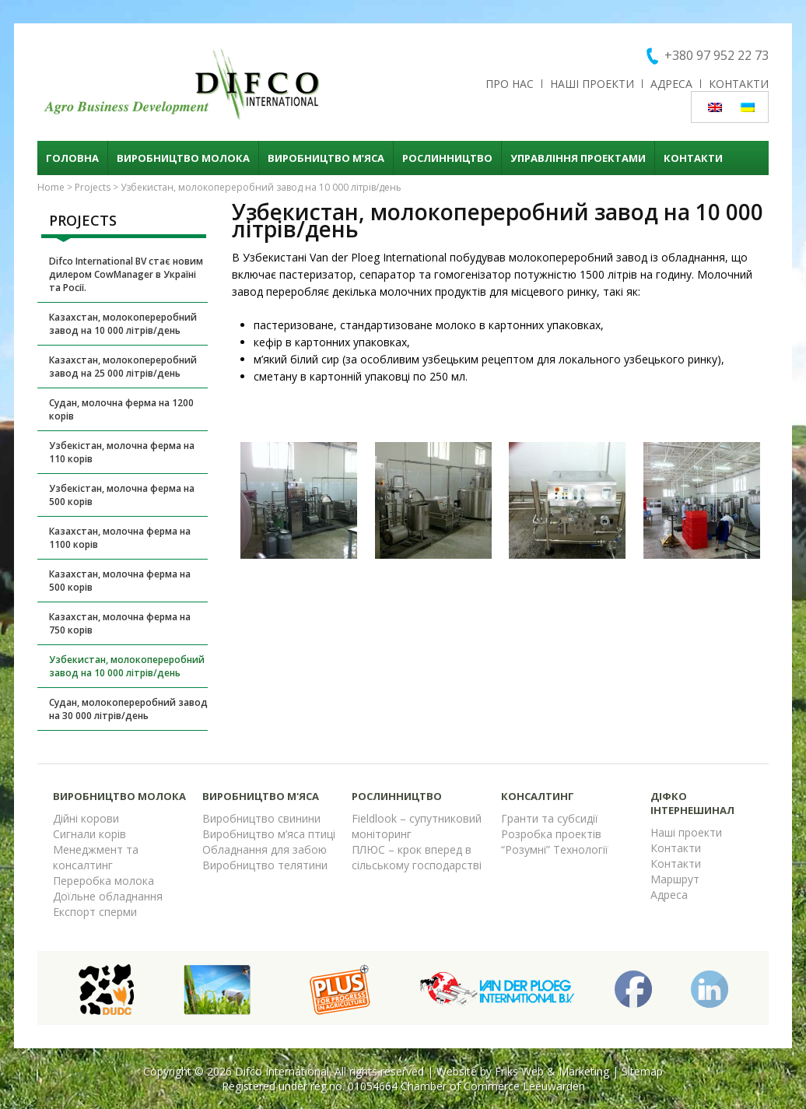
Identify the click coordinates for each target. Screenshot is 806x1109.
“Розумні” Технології (554, 849)
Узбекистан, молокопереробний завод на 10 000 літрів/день (127, 666)
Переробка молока (103, 880)
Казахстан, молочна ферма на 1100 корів (120, 538)
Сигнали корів (89, 833)
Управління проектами (578, 158)
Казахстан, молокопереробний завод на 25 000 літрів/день (123, 366)
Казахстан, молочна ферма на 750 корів (120, 623)
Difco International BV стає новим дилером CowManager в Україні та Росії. (126, 274)
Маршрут (674, 879)
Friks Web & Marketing (552, 1071)
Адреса (671, 83)
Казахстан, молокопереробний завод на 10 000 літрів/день (123, 324)
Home (51, 187)
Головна (72, 158)
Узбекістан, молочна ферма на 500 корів (121, 495)
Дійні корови (86, 818)
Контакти (739, 83)
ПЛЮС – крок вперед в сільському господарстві (417, 857)
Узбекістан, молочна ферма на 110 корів (121, 452)
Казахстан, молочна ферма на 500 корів (120, 580)
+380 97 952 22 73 (716, 55)
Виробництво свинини (261, 818)
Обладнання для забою (264, 849)
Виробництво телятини (265, 865)
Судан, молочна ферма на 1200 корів (121, 409)
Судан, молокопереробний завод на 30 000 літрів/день (128, 709)
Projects (92, 187)
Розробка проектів (551, 833)
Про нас (509, 83)
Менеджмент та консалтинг (95, 857)
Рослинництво (447, 158)
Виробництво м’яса (326, 158)
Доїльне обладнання (108, 896)
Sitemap (642, 1071)
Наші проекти (592, 83)
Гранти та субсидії (549, 818)
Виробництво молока (183, 158)
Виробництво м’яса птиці (268, 833)
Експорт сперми (95, 911)
